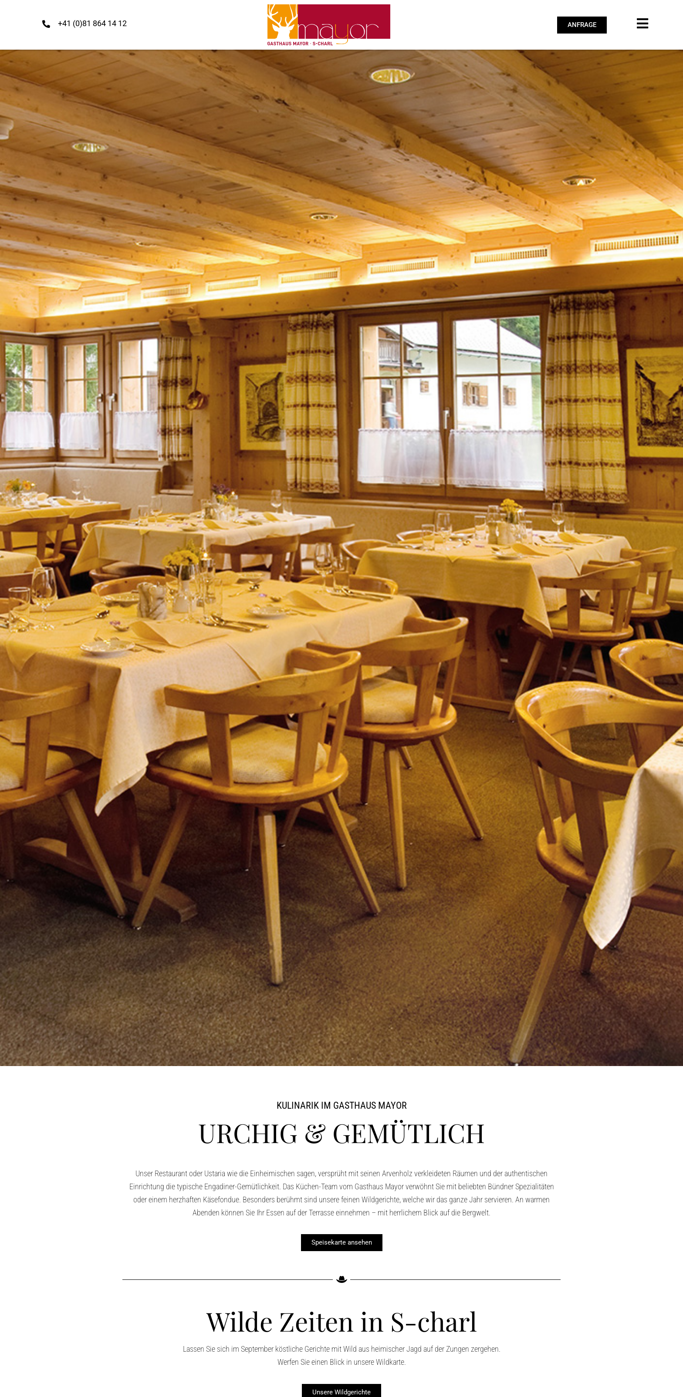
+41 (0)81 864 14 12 (92, 23)
